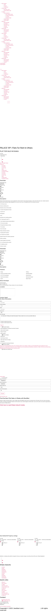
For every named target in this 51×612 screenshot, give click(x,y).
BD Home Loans (7, 9)
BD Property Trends (9, 14)
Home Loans (4, 8)
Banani (3, 568)
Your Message (2, 314)
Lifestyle (7, 16)
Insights (3, 11)
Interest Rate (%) (3, 385)
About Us (3, 21)
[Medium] (2, 159)
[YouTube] (2, 161)
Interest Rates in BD (7, 10)
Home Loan (4, 167)
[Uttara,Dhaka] (7, 292)
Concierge (6, 23)
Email (1, 307)
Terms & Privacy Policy (32, 608)
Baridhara (3, 569)
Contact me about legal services (6, 322)
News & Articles (7, 13)
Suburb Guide (4, 170)
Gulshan (3, 567)
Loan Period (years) (3, 388)
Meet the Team (6, 25)
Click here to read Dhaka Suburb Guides (12, 405)
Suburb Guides (6, 19)
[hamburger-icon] (1, 69)
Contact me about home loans (6, 321)
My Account (4, 28)
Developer (4, 166)
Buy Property (4, 3)
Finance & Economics (9, 15)
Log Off (5, 32)
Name (1, 301)
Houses (5, 5)
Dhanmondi (4, 570)
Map (3, 169)
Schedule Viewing (5, 171)
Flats (5, 4)
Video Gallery (6, 20)
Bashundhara (4, 571)
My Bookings (6, 60)
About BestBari (6, 22)
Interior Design (8, 17)
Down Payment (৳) (3, 382)
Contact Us (6, 27)
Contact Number (3, 304)
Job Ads (5, 26)
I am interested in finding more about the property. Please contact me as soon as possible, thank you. (25, 318)
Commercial (6, 7)
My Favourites (6, 29)
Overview (3, 165)
